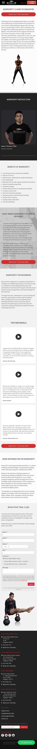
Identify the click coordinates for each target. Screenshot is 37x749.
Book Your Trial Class (9, 647)
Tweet (19, 746)
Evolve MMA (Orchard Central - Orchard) (16, 561)
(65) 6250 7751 (7, 645)
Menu (3, 2)
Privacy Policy (9, 577)
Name (4, 532)
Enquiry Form (5, 711)
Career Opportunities (7, 716)
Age (4, 550)
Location (5, 556)
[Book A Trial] (26, 742)
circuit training (14, 25)
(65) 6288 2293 (7, 682)
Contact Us (4, 718)
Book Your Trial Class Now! (18, 14)
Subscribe (24, 727)
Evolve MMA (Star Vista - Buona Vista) (15, 564)
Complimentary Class (7, 713)
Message (5, 567)
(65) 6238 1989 (7, 663)
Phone (4, 544)
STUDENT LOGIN (32, 2)
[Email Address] (10, 727)
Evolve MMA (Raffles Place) (12, 558)
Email (4, 538)
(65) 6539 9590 (7, 700)
